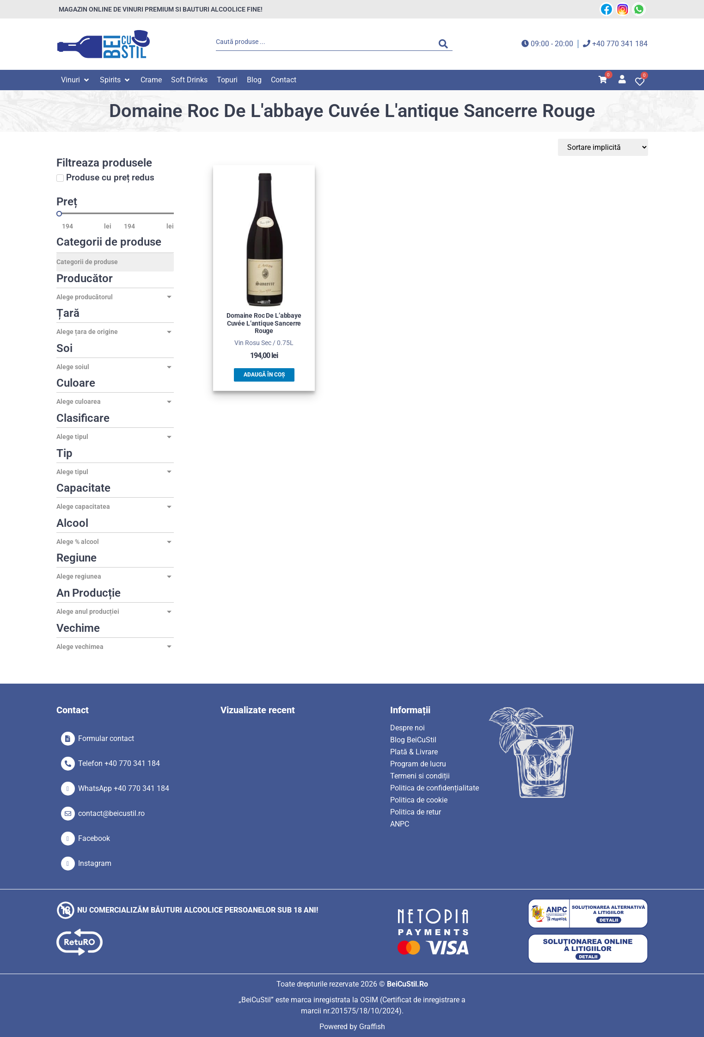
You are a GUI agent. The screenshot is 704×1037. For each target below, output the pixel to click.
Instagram (94, 863)
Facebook (94, 838)
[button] (75, 80)
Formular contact (106, 738)
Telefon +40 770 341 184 (119, 763)
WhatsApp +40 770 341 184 (123, 788)
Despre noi (407, 727)
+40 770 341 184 (620, 43)
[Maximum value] (142, 226)
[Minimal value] (115, 213)
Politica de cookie (418, 800)
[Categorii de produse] (115, 262)
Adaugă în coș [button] (264, 374)
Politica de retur (415, 812)
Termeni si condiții (420, 776)
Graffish (372, 1026)
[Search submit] (446, 44)
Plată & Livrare (414, 751)
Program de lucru (418, 763)
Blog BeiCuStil (413, 739)
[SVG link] (103, 44)
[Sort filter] (604, 147)
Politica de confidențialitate (434, 788)
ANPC (399, 824)
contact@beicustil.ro (111, 813)
